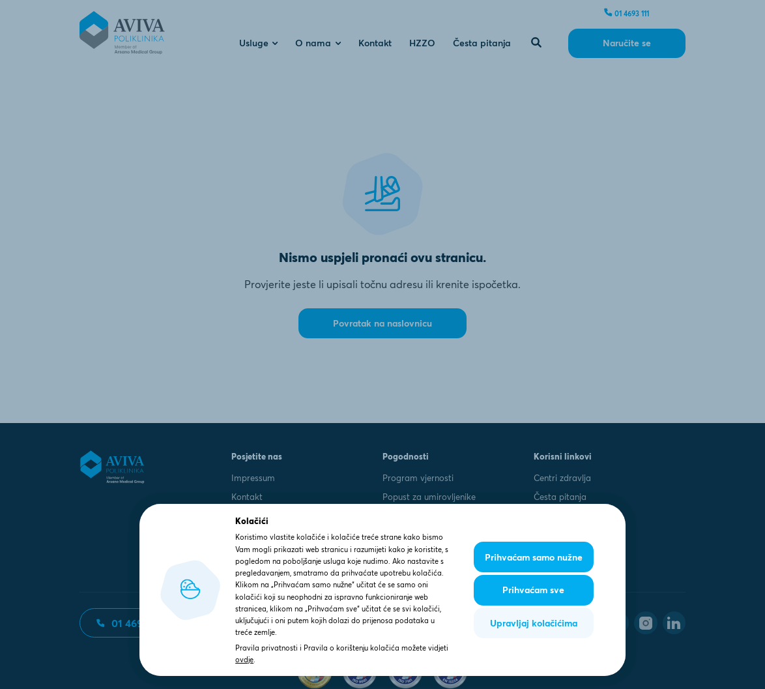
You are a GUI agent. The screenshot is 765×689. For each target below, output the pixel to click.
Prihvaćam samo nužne (534, 557)
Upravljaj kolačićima (533, 623)
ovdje (244, 659)
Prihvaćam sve (533, 590)
